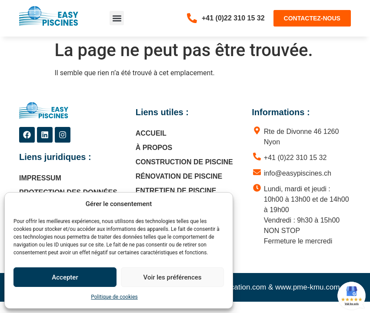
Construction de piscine (184, 162)
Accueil (151, 133)
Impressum (40, 178)
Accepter (65, 277)
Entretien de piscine (176, 190)
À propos (154, 147)
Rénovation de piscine (179, 176)
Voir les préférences (172, 277)
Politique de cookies (114, 297)
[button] (117, 18)
